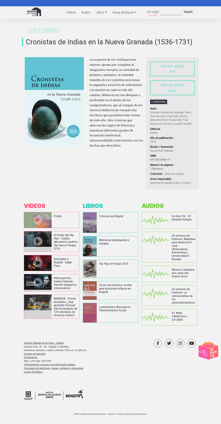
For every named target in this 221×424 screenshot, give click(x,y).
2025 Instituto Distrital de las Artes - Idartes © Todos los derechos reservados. (110, 414)
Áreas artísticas (123, 12)
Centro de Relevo (33, 372)
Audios (85, 12)
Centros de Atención (34, 354)
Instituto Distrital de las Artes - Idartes (44, 343)
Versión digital (172, 66)
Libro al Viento (183, 182)
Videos (71, 12)
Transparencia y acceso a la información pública (49, 364)
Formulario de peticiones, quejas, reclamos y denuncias (53, 368)
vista (51, 220)
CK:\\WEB (153, 12)
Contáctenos (30, 357)
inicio (34, 30)
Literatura (49, 30)
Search (188, 11)
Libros (100, 12)
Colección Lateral (174, 173)
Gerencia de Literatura (162, 182)
